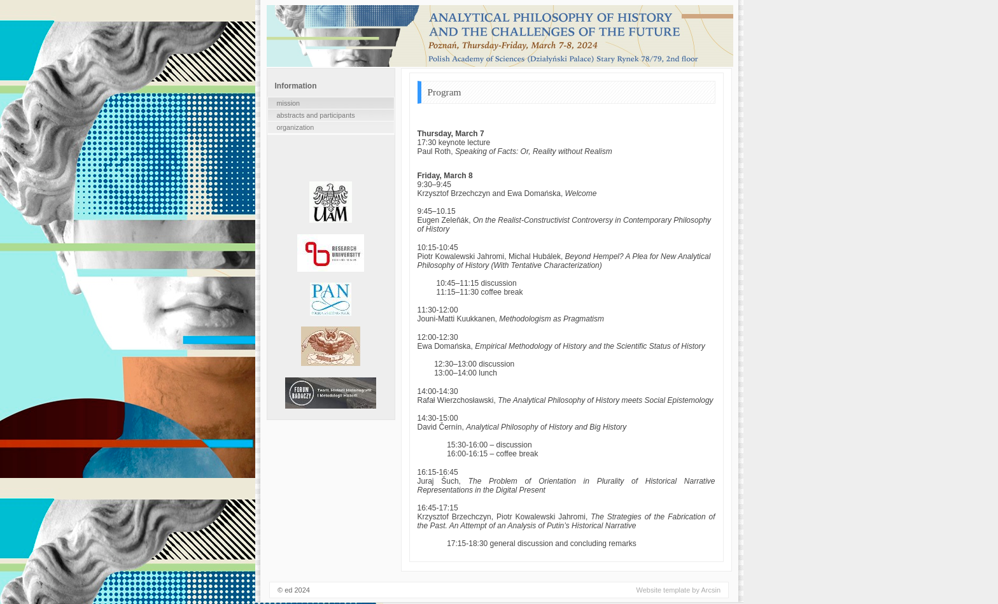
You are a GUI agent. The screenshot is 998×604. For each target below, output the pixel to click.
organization (295, 127)
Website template (663, 591)
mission (288, 103)
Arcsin (710, 591)
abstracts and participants (316, 115)
